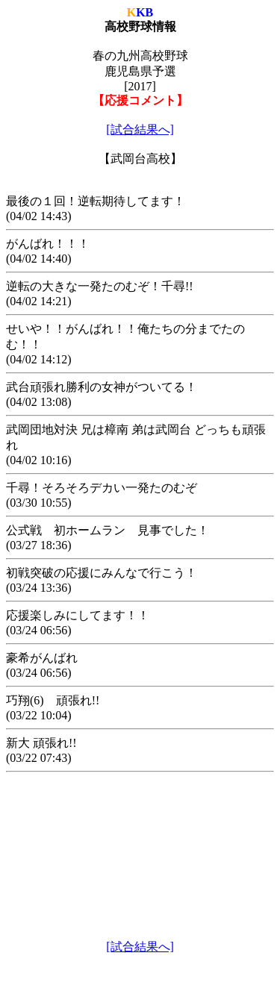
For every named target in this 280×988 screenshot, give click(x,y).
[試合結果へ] (140, 129)
